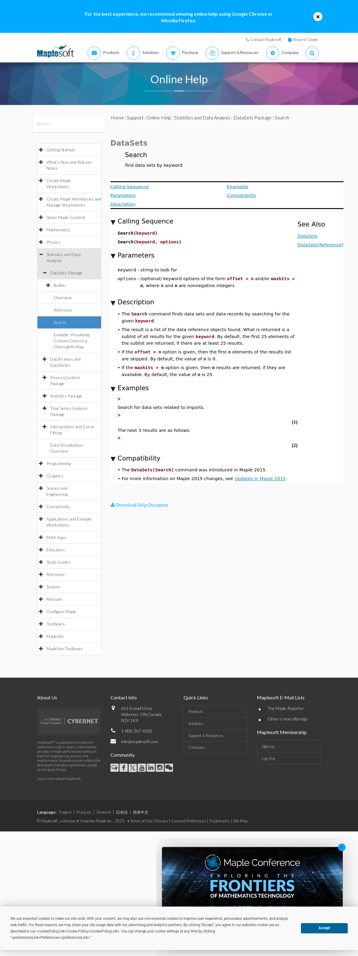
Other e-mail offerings (287, 718)
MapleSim (55, 636)
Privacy (162, 820)
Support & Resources (205, 735)
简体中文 (141, 812)
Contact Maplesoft (266, 39)
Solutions (195, 723)
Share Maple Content (65, 217)
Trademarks (219, 820)
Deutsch (104, 812)
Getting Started (60, 149)
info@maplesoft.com (139, 741)
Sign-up (268, 746)
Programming (58, 463)
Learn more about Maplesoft (59, 778)
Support (135, 117)
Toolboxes (55, 623)
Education (55, 549)
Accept (324, 928)
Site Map (240, 820)
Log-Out (268, 758)
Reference (63, 309)
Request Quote (305, 39)
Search (60, 322)
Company (196, 747)
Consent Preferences (188, 820)
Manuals (54, 599)
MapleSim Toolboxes (64, 648)
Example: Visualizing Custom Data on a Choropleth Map (71, 340)
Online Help (159, 117)
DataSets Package (66, 272)
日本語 (122, 812)
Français (84, 812)
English (65, 812)
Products (195, 711)
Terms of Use (141, 820)
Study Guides (58, 562)
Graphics (54, 475)
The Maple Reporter (285, 708)
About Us (47, 697)
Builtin (60, 285)
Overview (63, 297)
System (53, 586)
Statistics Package (66, 395)
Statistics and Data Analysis (202, 117)
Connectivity (58, 506)
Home (117, 117)
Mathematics (58, 229)
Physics (53, 242)
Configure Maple (61, 611)
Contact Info (123, 697)
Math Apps (56, 537)
